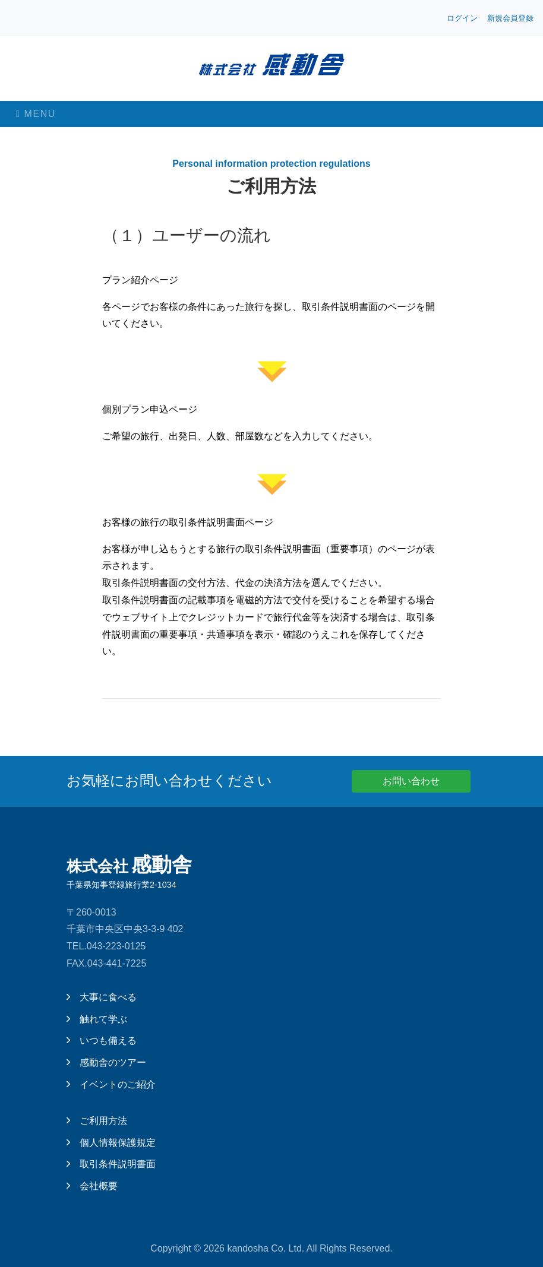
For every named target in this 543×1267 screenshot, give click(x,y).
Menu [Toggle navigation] (36, 114)
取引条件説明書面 (111, 1164)
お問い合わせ (411, 781)
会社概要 (92, 1186)
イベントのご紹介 (111, 1084)
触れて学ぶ (97, 1019)
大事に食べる (102, 997)
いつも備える (102, 1040)
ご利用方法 (97, 1121)
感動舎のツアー (106, 1062)
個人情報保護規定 (111, 1143)
